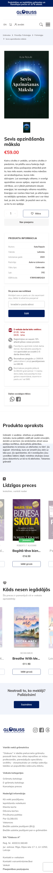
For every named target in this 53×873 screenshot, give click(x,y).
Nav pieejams (26, 222)
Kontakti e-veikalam (13, 857)
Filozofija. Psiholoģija (22, 35)
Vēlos (36, 213)
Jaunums (26, 540)
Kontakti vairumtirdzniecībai (18, 861)
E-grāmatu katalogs (13, 782)
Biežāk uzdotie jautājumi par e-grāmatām (25, 830)
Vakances (8, 822)
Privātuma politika (12, 814)
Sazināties (26, 704)
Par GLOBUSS (10, 818)
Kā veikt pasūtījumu (13, 799)
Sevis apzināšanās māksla (16, 39)
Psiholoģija (38, 35)
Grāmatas (7, 35)
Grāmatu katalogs (12, 778)
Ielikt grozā (26, 564)
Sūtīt (26, 313)
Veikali (6, 865)
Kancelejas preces (12, 786)
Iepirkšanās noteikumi (14, 803)
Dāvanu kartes (11, 810)
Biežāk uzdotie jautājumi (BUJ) (19, 826)
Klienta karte (9, 807)
